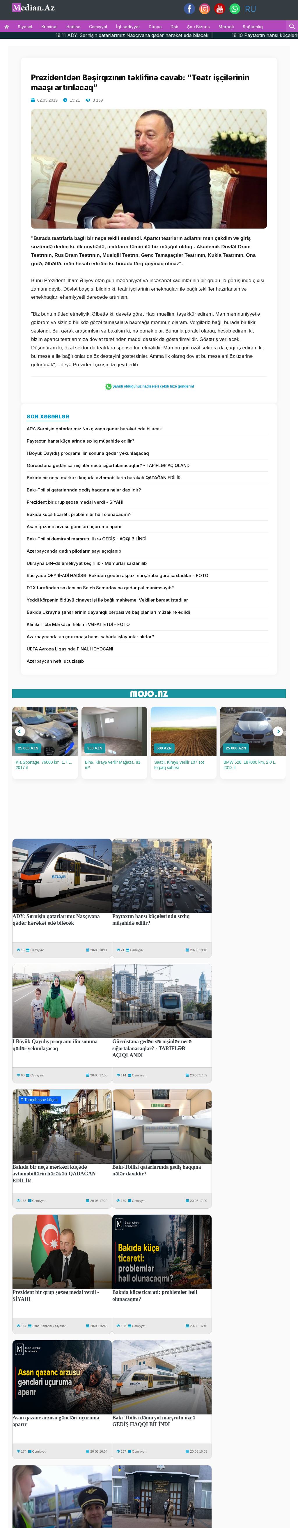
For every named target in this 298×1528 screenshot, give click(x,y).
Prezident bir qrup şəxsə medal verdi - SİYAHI (75, 502)
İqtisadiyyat (128, 26)
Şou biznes (198, 26)
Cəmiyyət (98, 26)
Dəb (174, 26)
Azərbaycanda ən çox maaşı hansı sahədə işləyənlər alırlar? (90, 636)
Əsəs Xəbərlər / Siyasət (48, 1326)
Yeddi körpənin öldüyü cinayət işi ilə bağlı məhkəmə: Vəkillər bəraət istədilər (107, 600)
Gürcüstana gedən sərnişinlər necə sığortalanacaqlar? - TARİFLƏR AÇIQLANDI (109, 465)
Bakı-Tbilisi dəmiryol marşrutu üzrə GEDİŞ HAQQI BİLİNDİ (86, 539)
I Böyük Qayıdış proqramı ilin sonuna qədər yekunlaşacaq (88, 453)
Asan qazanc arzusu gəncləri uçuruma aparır (74, 526)
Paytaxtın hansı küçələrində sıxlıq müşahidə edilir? (80, 441)
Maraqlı (226, 26)
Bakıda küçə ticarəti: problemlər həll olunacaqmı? (79, 514)
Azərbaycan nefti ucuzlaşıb (55, 661)
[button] (20, 731)
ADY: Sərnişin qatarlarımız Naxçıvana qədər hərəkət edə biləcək (94, 428)
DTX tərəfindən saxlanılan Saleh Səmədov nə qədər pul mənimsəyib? (100, 587)
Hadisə (73, 26)
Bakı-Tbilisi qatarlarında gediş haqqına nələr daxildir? (84, 490)
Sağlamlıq (253, 26)
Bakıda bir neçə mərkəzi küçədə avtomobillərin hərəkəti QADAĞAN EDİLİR (103, 477)
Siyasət (25, 26)
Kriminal (49, 26)
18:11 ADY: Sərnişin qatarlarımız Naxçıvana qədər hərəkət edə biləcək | (154, 35)
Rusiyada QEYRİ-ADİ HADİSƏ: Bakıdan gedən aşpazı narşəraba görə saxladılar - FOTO (117, 575)
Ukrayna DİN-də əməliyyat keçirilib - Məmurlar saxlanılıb (87, 563)
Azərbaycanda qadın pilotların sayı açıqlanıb (74, 551)
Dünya (155, 26)
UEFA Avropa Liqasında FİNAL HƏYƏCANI (70, 649)
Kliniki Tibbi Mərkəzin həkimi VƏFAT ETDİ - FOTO (78, 624)
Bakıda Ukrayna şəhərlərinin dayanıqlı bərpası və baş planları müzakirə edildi (108, 612)
